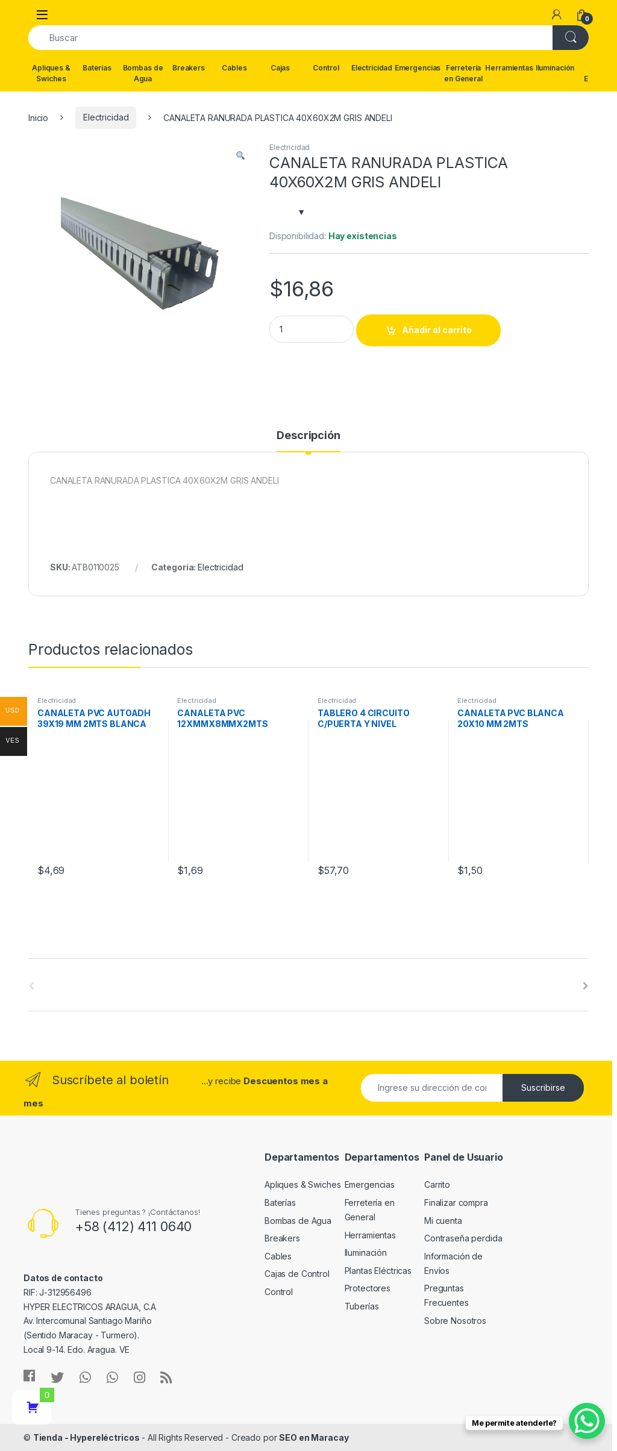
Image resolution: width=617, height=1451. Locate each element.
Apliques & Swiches (51, 73)
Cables (234, 67)
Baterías (97, 67)
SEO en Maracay (313, 1437)
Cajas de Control (297, 1273)
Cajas (280, 67)
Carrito (437, 1184)
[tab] (308, 441)
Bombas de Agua (143, 73)
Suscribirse (543, 1087)
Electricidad (371, 67)
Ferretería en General (463, 73)
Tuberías (362, 1306)
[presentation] (586, 986)
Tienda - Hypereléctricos (86, 1437)
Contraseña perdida (463, 1238)
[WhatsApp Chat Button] (587, 1421)
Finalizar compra (456, 1202)
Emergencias (417, 67)
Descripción (308, 436)
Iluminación (555, 67)
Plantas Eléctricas (378, 1270)
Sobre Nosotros (455, 1320)
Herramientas (509, 67)
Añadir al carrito (437, 330)
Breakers (188, 67)
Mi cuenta (443, 1220)
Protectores (367, 1288)
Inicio (38, 117)
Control (326, 67)
